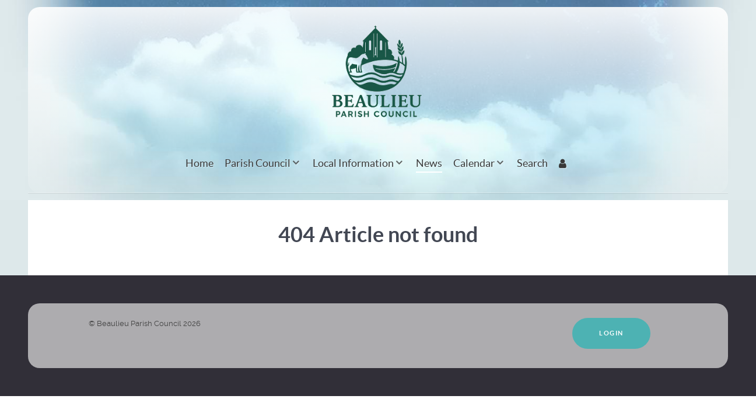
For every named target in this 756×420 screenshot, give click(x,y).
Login (611, 333)
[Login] (564, 163)
